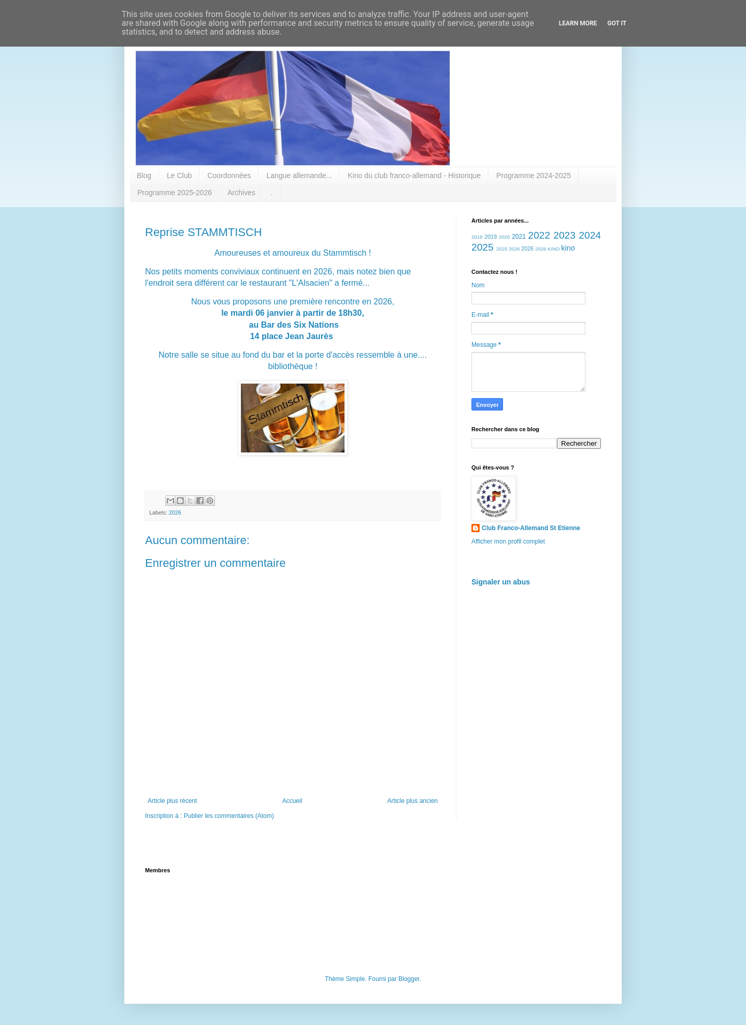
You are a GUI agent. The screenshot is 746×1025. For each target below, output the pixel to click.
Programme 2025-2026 (174, 192)
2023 (564, 235)
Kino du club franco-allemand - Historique (414, 175)
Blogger (409, 979)
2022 (539, 235)
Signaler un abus (500, 582)
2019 (490, 236)
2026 (175, 512)
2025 (482, 247)
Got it (616, 23)
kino (568, 248)
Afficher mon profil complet (508, 541)
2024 (590, 235)
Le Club (179, 175)
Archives (241, 192)
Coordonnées (229, 175)
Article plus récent (172, 800)
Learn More (578, 23)
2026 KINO (547, 249)
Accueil (292, 800)
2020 (504, 237)
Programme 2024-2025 (533, 175)
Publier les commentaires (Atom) (229, 815)
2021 (519, 236)
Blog (144, 175)
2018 (476, 237)
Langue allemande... (299, 175)
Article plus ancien (413, 800)
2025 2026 (508, 249)
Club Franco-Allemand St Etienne (531, 528)
